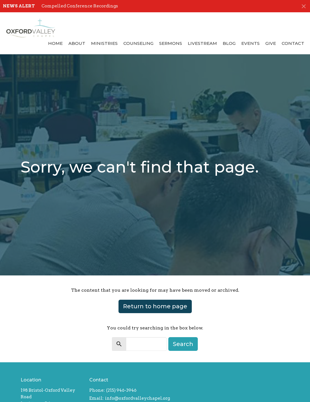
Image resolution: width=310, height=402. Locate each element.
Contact (293, 43)
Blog (229, 43)
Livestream (202, 43)
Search (183, 344)
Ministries (104, 43)
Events (250, 43)
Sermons (170, 43)
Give (270, 43)
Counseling (138, 43)
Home (55, 43)
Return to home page (155, 306)
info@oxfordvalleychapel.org (137, 398)
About (76, 43)
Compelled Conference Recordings (80, 6)
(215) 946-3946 (121, 390)
